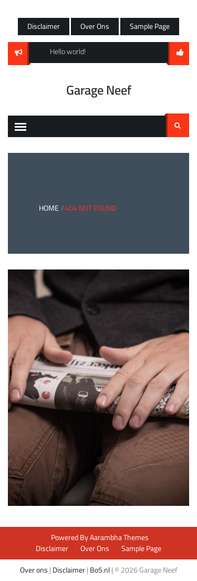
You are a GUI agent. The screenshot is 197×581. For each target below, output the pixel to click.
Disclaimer (43, 26)
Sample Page (150, 26)
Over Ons (94, 26)
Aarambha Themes (119, 537)
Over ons (34, 570)
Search (177, 125)
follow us (178, 53)
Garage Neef (98, 90)
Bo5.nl (100, 570)
